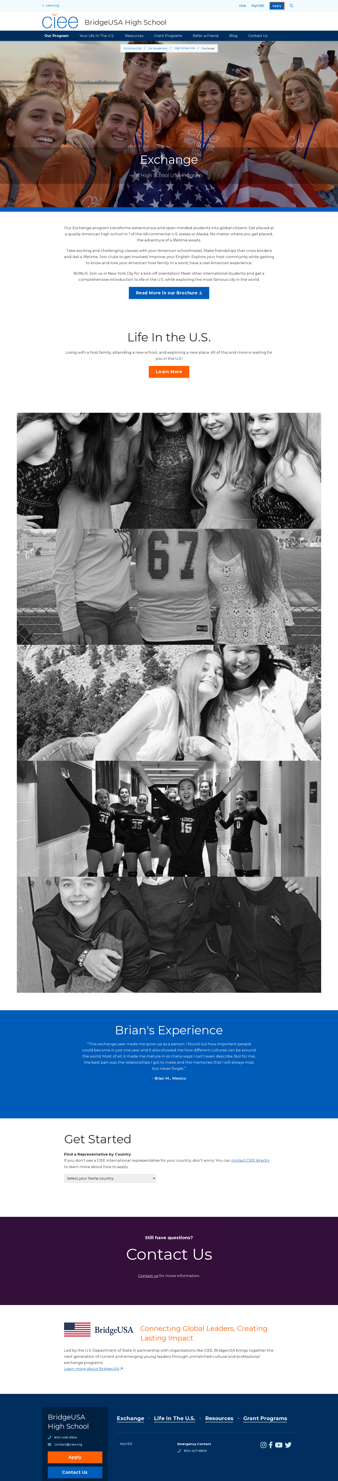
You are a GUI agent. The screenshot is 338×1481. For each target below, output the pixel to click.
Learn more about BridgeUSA (92, 1368)
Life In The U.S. (175, 1418)
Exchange (130, 1418)
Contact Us (258, 36)
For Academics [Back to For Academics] (157, 48)
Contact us (148, 1275)
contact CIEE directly (251, 1160)
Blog (233, 36)
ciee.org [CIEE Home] (52, 5)
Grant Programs (168, 36)
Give (242, 6)
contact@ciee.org (68, 1445)
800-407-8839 (195, 1451)
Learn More (169, 371)
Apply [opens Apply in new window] (277, 5)
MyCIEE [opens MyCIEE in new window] (257, 6)
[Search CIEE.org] (291, 5)
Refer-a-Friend (206, 36)
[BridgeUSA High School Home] (104, 21)
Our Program (56, 36)
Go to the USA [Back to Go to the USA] (132, 48)
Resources (134, 36)
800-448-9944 (65, 1438)
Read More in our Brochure (167, 292)
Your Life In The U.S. (96, 36)
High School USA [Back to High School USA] (184, 48)
